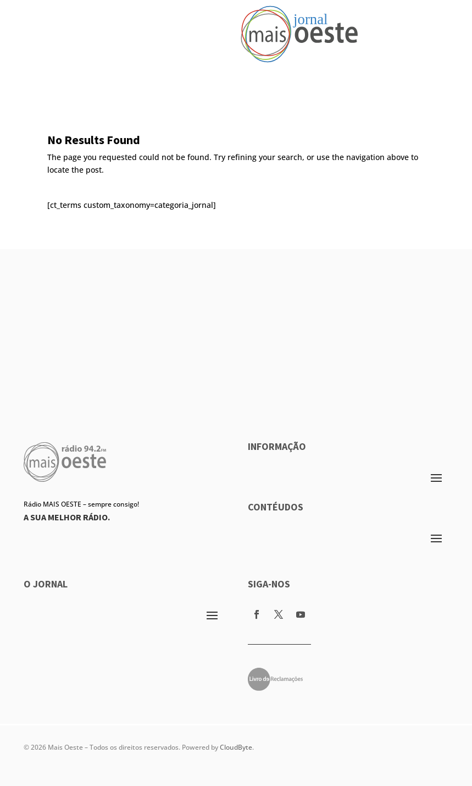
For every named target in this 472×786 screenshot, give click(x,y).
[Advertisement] (236, 326)
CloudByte (236, 747)
